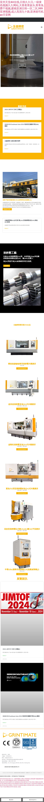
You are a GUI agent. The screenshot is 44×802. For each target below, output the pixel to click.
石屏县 (24, 783)
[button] (22, 19)
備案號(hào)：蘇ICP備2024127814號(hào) (34, 772)
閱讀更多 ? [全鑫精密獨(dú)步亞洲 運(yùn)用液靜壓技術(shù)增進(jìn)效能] (6, 228)
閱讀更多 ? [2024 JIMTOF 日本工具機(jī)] (6, 115)
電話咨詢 (11, 799)
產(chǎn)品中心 (33, 799)
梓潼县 (9, 783)
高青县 (21, 783)
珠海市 (6, 782)
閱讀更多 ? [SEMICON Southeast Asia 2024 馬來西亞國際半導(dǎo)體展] (6, 132)
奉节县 (3, 785)
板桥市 (10, 782)
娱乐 (4, 782)
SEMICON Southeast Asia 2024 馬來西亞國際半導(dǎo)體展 (21, 716)
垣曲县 (5, 783)
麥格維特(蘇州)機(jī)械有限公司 (12, 766)
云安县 (36, 785)
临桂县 (15, 786)
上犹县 (19, 786)
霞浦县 (39, 783)
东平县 (12, 783)
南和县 (21, 785)
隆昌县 (18, 782)
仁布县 (32, 783)
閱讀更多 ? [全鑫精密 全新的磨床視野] (6, 148)
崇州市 (11, 786)
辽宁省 (29, 782)
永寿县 (32, 782)
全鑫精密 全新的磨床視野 (12, 141)
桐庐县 (25, 782)
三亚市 (14, 785)
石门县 (14, 782)
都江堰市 (32, 785)
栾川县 (40, 785)
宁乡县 (4, 786)
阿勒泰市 (17, 783)
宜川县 (1, 783)
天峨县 (36, 782)
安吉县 (28, 783)
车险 (1, 782)
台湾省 (28, 785)
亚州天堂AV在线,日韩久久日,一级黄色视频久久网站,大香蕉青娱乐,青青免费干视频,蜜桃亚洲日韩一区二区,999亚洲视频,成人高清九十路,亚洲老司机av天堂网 (22, 8)
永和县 (21, 782)
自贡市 (6, 785)
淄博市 (10, 785)
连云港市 (41, 782)
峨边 (25, 785)
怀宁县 (18, 785)
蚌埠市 (36, 783)
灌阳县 (8, 786)
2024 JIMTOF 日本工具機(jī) (13, 109)
